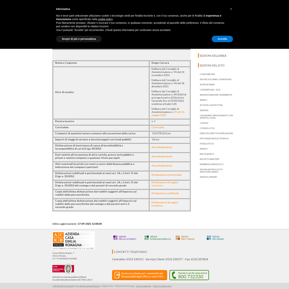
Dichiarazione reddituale (165, 193)
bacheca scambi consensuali (216, 79)
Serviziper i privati (218, 237)
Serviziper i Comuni (187, 237)
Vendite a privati (208, 177)
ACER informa (207, 84)
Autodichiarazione (162, 147)
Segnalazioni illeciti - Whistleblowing (212, 170)
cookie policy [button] (105, 19)
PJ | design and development (88, 286)
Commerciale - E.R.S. (210, 89)
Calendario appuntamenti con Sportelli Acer (216, 116)
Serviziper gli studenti (127, 237)
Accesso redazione (143, 286)
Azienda (204, 110)
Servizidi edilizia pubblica (160, 237)
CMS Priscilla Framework (63, 286)
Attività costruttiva (211, 105)
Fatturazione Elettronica (214, 138)
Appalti (203, 100)
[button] (231, 9)
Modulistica (207, 143)
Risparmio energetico (211, 164)
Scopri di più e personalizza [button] (79, 38)
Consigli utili (207, 128)
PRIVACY (204, 149)
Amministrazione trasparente (216, 95)
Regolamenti (207, 154)
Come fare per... (208, 74)
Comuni (204, 123)
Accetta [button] (222, 38)
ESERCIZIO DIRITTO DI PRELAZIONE (216, 133)
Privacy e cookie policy (162, 286)
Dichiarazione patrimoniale (167, 174)
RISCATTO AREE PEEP (209, 159)
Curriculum (158, 127)
